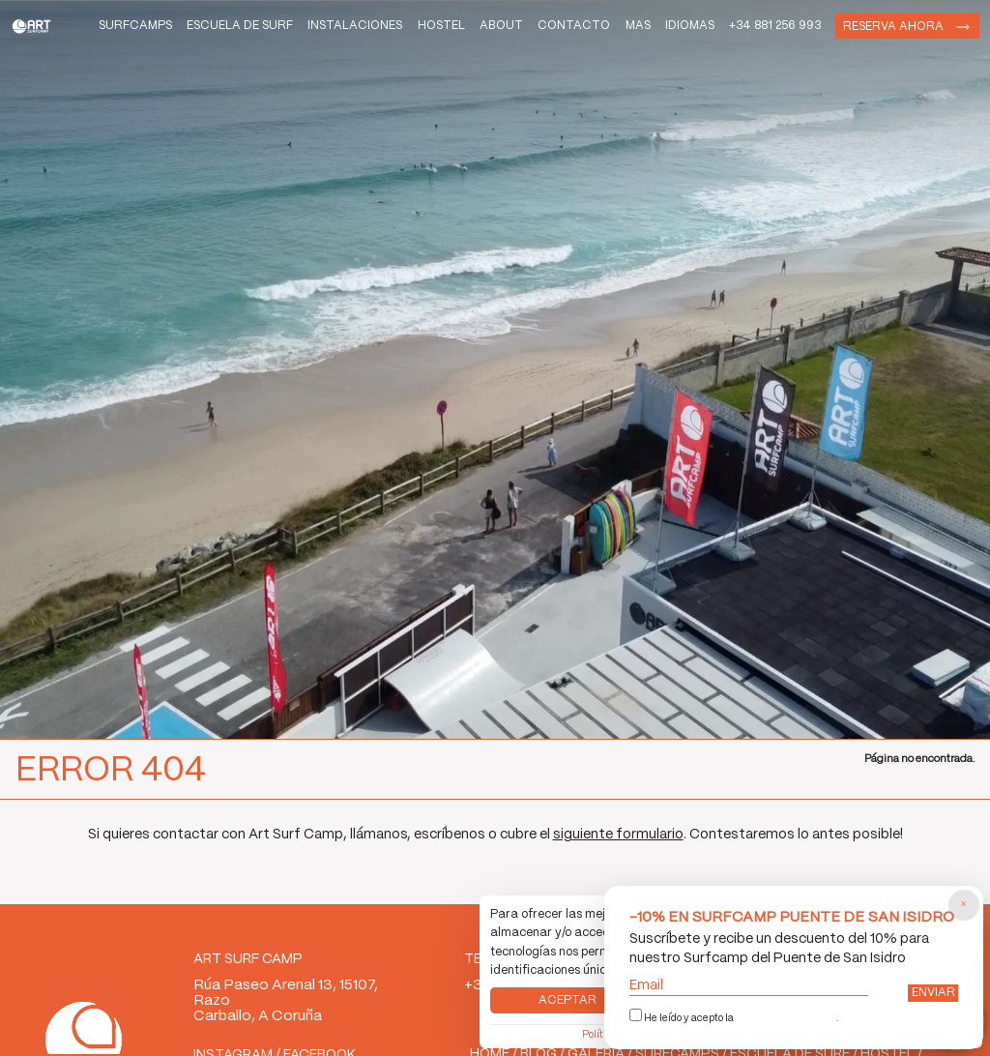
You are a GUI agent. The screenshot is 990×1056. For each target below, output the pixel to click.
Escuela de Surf (200, 31)
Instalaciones (302, 31)
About (461, 31)
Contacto (540, 31)
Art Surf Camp (47, 32)
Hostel (395, 31)
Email (745, 983)
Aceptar (567, 985)
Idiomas (668, 31)
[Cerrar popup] (961, 897)
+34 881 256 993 (760, 31)
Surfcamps (116, 31)
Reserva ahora (884, 32)
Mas (610, 31)
